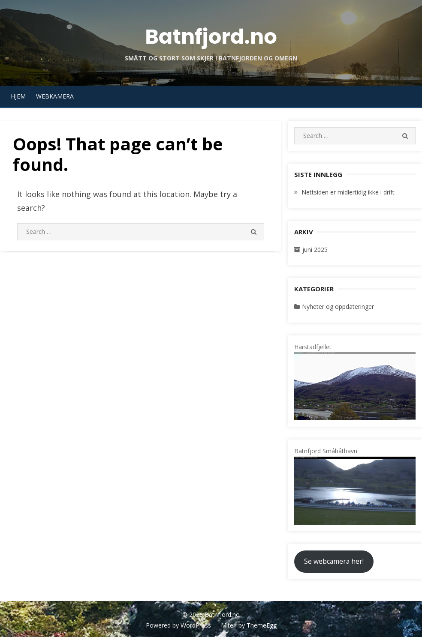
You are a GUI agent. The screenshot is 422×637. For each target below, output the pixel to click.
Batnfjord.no (211, 36)
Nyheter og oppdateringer (338, 306)
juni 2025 (315, 249)
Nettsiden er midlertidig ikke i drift (348, 192)
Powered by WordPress (178, 625)
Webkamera (55, 96)
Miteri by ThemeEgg (249, 625)
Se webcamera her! (334, 561)
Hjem (18, 96)
